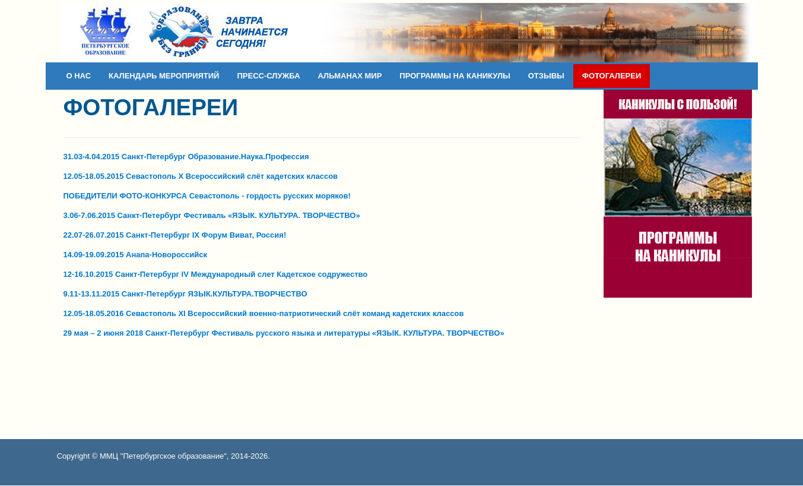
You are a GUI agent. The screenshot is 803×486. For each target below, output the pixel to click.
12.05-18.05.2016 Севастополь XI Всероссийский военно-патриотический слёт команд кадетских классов (264, 313)
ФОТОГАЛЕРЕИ (612, 75)
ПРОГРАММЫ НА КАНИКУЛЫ (454, 75)
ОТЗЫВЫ (546, 75)
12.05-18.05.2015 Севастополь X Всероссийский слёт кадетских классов (201, 176)
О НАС (78, 75)
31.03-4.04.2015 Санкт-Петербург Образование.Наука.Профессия (186, 156)
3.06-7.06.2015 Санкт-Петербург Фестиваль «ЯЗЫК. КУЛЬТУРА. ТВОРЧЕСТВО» (212, 215)
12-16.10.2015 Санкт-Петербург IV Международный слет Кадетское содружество (216, 274)
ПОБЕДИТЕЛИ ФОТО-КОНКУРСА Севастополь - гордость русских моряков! (207, 195)
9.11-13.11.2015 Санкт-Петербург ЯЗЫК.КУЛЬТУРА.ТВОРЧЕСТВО (185, 293)
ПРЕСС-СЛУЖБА (268, 75)
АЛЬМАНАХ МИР (350, 75)
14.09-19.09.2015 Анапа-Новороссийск (135, 254)
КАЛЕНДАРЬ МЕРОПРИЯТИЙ (164, 75)
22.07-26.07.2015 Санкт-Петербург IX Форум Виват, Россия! (175, 235)
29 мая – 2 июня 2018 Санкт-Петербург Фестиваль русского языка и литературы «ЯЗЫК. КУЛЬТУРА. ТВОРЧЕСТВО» (284, 333)
